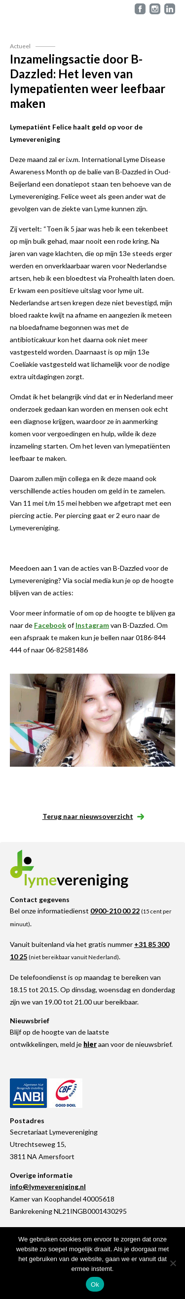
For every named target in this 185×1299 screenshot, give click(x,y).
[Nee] (173, 1263)
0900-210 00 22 (115, 911)
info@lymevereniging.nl (48, 1186)
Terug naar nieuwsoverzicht (92, 816)
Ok (95, 1284)
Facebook (50, 625)
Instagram (92, 625)
